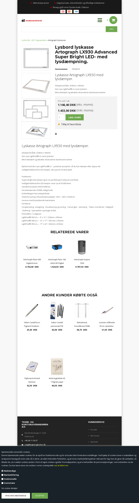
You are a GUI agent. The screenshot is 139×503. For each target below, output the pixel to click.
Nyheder (94, 441)
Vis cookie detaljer (9, 488)
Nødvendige (10, 470)
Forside (93, 429)
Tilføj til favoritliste (69, 124)
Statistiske (9, 483)
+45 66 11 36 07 (31, 440)
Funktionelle (10, 479)
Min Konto (94, 435)
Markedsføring (11, 475)
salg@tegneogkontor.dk (35, 444)
